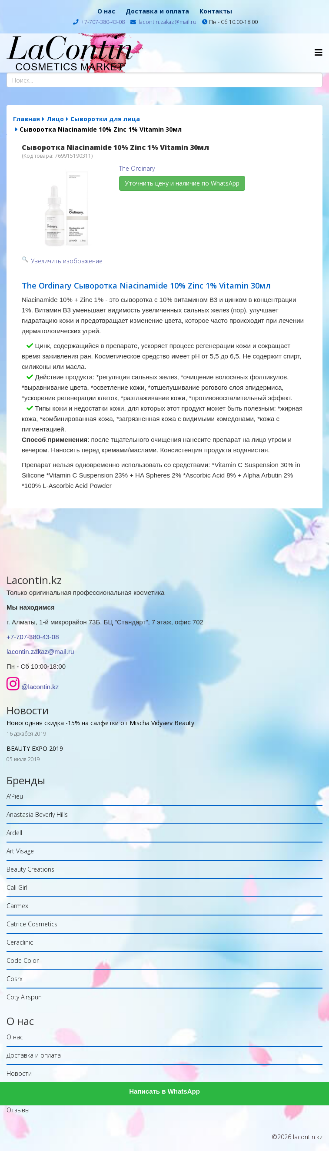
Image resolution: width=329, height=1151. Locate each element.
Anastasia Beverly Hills (37, 814)
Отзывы (18, 1110)
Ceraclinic (20, 942)
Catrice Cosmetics (32, 924)
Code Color (23, 960)
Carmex (17, 906)
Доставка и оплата (157, 11)
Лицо (55, 119)
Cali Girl (17, 887)
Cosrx (15, 979)
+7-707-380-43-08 (103, 22)
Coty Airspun (24, 997)
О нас (106, 11)
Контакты (215, 11)
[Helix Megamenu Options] (318, 52)
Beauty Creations (30, 869)
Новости (19, 1073)
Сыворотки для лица (105, 119)
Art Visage (20, 851)
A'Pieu (15, 796)
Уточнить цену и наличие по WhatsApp (182, 183)
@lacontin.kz (40, 686)
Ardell (14, 833)
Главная (26, 119)
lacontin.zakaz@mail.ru (167, 22)
